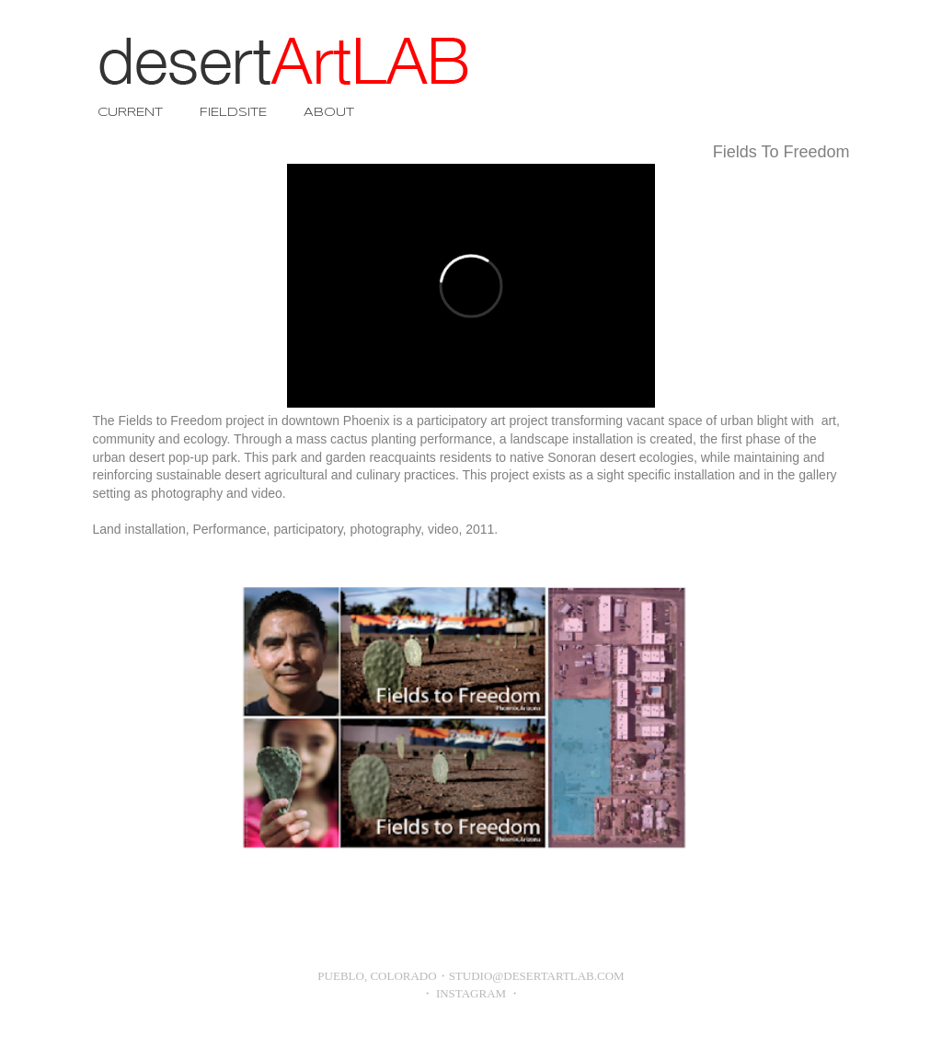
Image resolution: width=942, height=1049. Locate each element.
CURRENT (130, 113)
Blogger (504, 1039)
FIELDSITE (233, 113)
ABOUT (329, 113)
